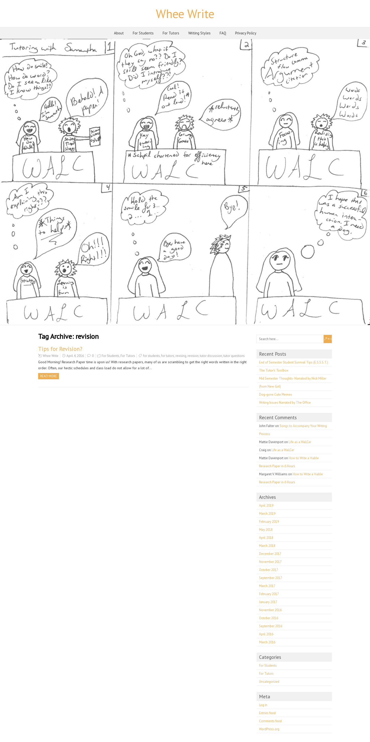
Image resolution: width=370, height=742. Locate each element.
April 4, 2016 (75, 356)
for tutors (167, 356)
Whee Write (185, 13)
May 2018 (266, 529)
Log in (263, 705)
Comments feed (270, 721)
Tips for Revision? (60, 348)
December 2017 (270, 554)
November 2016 (270, 610)
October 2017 (268, 570)
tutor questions (234, 356)
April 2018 (266, 538)
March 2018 (267, 546)
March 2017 (267, 586)
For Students (143, 33)
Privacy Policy (245, 33)
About (119, 33)
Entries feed (267, 713)
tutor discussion (211, 356)
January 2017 (268, 602)
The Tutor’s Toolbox (273, 370)
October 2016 (268, 618)
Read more (48, 376)
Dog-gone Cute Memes (275, 394)
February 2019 (269, 521)
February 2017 (269, 594)
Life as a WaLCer (300, 442)
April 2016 (266, 634)
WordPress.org (269, 729)
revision (193, 356)
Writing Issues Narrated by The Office (285, 402)
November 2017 (270, 562)
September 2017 (270, 578)
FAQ (223, 33)
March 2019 (267, 513)
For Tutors (171, 33)
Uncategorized (269, 681)
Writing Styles (199, 33)
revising (180, 356)
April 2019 (266, 505)
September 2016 (270, 626)
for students (151, 356)
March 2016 (267, 642)
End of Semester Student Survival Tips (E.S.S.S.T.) (293, 362)
